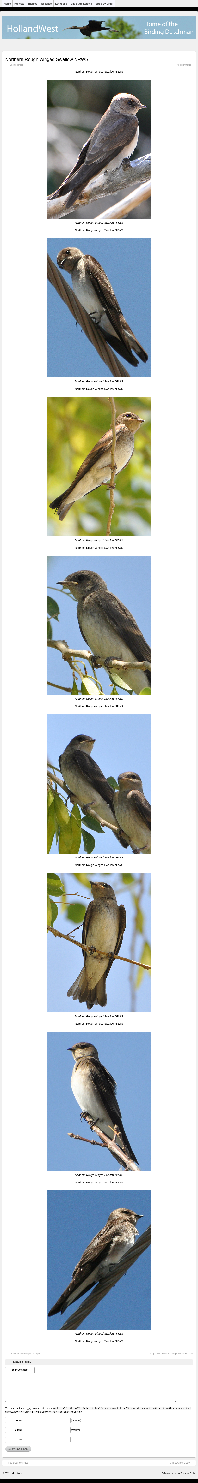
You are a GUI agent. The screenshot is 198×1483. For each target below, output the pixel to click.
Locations (61, 3)
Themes (32, 3)
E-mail (18, 1429)
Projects (19, 3)
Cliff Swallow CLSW (182, 1462)
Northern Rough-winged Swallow (177, 1353)
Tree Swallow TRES (16, 1462)
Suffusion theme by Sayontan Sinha (178, 1473)
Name (18, 1420)
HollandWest (16, 1473)
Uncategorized (16, 65)
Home (7, 3)
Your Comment (20, 1369)
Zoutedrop (25, 1353)
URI (20, 1439)
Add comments (184, 65)
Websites (46, 3)
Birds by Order (104, 3)
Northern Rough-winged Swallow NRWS (46, 59)
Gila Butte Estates (81, 3)
